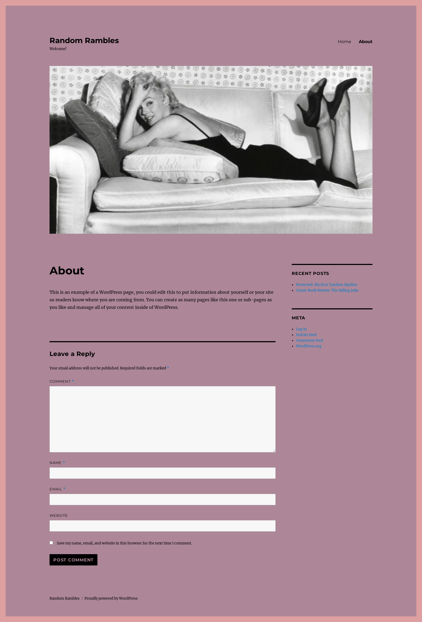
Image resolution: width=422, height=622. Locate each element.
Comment (62, 381)
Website (59, 515)
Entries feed (306, 335)
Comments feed (309, 340)
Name (57, 462)
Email (58, 489)
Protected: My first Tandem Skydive (326, 284)
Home (344, 41)
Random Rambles (84, 40)
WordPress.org (309, 346)
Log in (301, 329)
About (365, 41)
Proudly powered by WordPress (111, 598)
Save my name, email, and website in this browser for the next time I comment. (124, 543)
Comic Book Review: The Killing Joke (327, 290)
